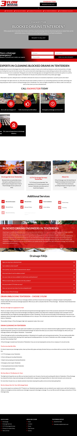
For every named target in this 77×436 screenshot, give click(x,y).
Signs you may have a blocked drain (11, 293)
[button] (38, 8)
